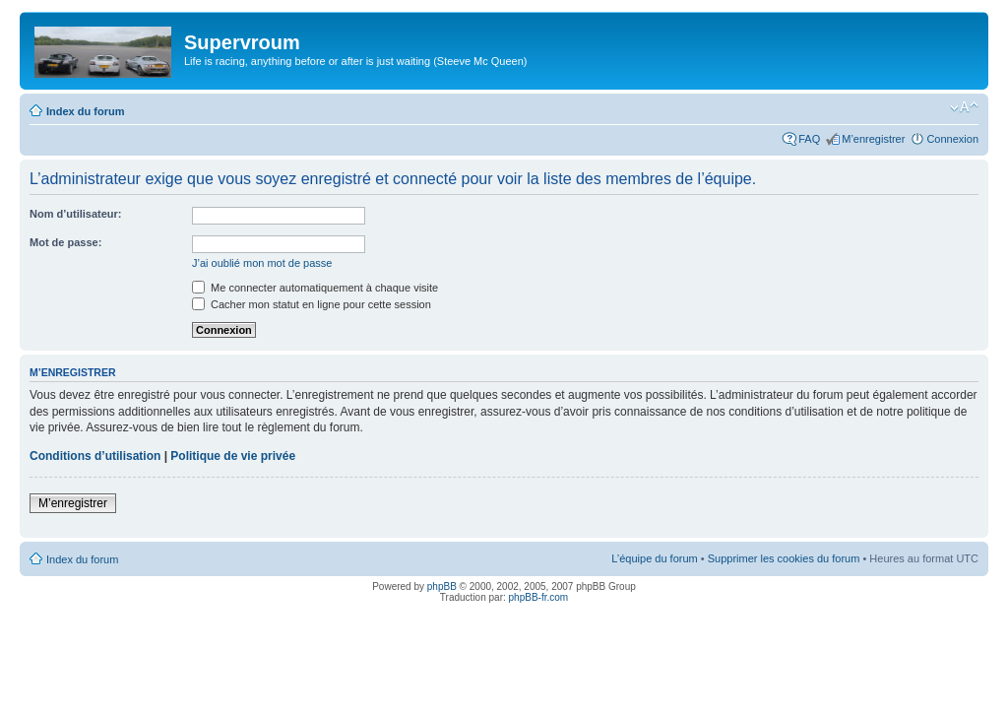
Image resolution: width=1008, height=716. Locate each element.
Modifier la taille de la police (964, 107)
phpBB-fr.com (539, 597)
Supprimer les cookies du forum (784, 558)
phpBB (442, 586)
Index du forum (85, 111)
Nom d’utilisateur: (76, 214)
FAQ (809, 139)
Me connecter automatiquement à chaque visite (315, 287)
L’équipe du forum (654, 558)
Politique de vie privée (232, 456)
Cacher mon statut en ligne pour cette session (311, 304)
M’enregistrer (873, 139)
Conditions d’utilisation (95, 456)
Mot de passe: (65, 242)
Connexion (952, 139)
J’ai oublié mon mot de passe (262, 263)
